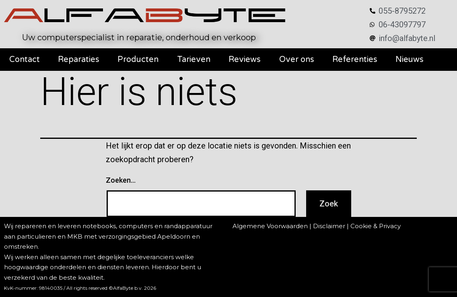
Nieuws (409, 59)
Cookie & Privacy (375, 226)
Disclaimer (329, 226)
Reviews (244, 59)
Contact (24, 59)
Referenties (354, 59)
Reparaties (78, 59)
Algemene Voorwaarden (270, 226)
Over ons (296, 59)
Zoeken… (121, 180)
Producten (138, 59)
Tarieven (193, 59)
